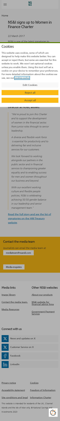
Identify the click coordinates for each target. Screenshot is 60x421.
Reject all (30, 92)
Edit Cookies (30, 85)
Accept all (30, 100)
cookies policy (22, 78)
